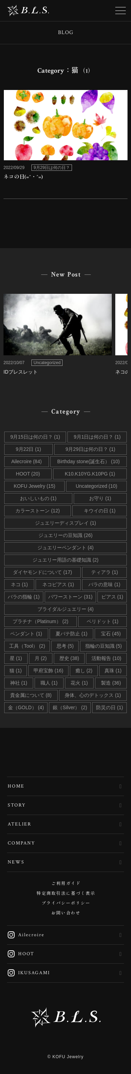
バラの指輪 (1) (23, 597)
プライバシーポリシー (66, 903)
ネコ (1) (19, 584)
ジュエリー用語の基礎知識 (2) (65, 560)
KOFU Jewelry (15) (34, 486)
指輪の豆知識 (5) (103, 646)
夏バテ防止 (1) (71, 633)
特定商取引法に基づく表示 (66, 893)
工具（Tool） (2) (27, 646)
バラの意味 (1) (104, 584)
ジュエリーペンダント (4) (65, 547)
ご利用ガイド (66, 883)
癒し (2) (84, 670)
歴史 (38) (69, 658)
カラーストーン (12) (37, 510)
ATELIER (19, 824)
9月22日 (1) (28, 449)
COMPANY (21, 843)
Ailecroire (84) (26, 461)
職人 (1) (49, 683)
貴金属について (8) (31, 695)
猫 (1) (15, 670)
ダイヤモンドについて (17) (42, 572)
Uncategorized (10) (96, 486)
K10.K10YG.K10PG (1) (90, 474)
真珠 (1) (113, 670)
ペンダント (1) (26, 633)
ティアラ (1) (104, 572)
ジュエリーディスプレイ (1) (65, 523)
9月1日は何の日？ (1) (97, 437)
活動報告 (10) (106, 658)
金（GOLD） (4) (26, 707)
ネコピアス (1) (58, 584)
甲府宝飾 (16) (48, 670)
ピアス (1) (112, 597)
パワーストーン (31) (70, 597)
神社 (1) (18, 683)
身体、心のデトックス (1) (93, 695)
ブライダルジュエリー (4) (65, 609)
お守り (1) (100, 498)
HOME (16, 786)
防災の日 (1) (109, 707)
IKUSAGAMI (28, 972)
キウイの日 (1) (100, 510)
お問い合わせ (66, 913)
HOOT (20, 953)
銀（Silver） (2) (70, 707)
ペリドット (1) (102, 621)
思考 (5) (65, 646)
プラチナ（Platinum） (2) (40, 621)
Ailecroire (25, 934)
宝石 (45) (111, 633)
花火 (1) (79, 683)
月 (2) (41, 658)
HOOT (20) (28, 474)
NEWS (16, 862)
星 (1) (16, 658)
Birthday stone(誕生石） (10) (88, 461)
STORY (17, 805)
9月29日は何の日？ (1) (90, 449)
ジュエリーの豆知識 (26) (65, 535)
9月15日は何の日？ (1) (35, 437)
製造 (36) (111, 683)
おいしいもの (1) (38, 498)
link (65, 137)
